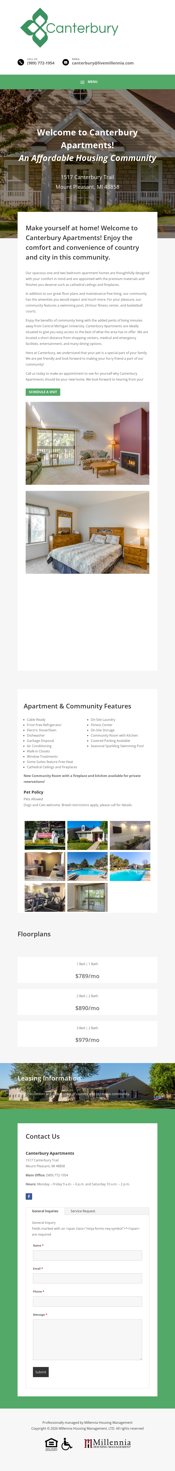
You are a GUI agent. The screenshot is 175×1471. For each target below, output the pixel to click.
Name (38, 1245)
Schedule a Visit (43, 392)
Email (38, 1268)
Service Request (83, 1211)
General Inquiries (45, 1211)
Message (40, 1314)
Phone (38, 1291)
